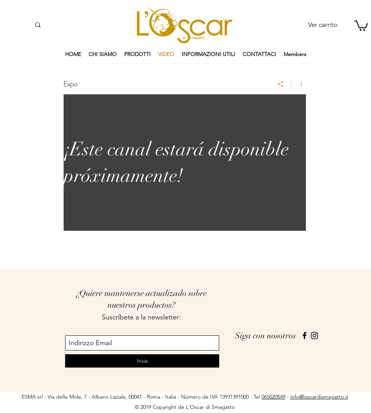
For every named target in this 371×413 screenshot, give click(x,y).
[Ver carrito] (322, 25)
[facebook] (304, 335)
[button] (361, 25)
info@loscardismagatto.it (319, 396)
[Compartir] (280, 84)
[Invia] (142, 361)
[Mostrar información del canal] (298, 84)
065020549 (273, 396)
